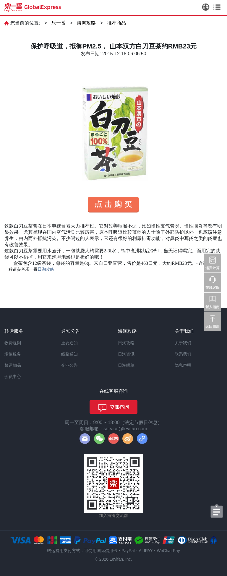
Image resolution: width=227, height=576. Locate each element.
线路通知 (69, 354)
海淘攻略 (86, 22)
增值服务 (12, 354)
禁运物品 (12, 365)
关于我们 (183, 342)
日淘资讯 (126, 354)
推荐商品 (116, 22)
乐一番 (58, 22)
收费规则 (12, 342)
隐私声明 (183, 365)
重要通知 (69, 342)
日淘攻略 (126, 342)
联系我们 (183, 354)
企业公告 (69, 365)
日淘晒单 (126, 365)
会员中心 (12, 376)
